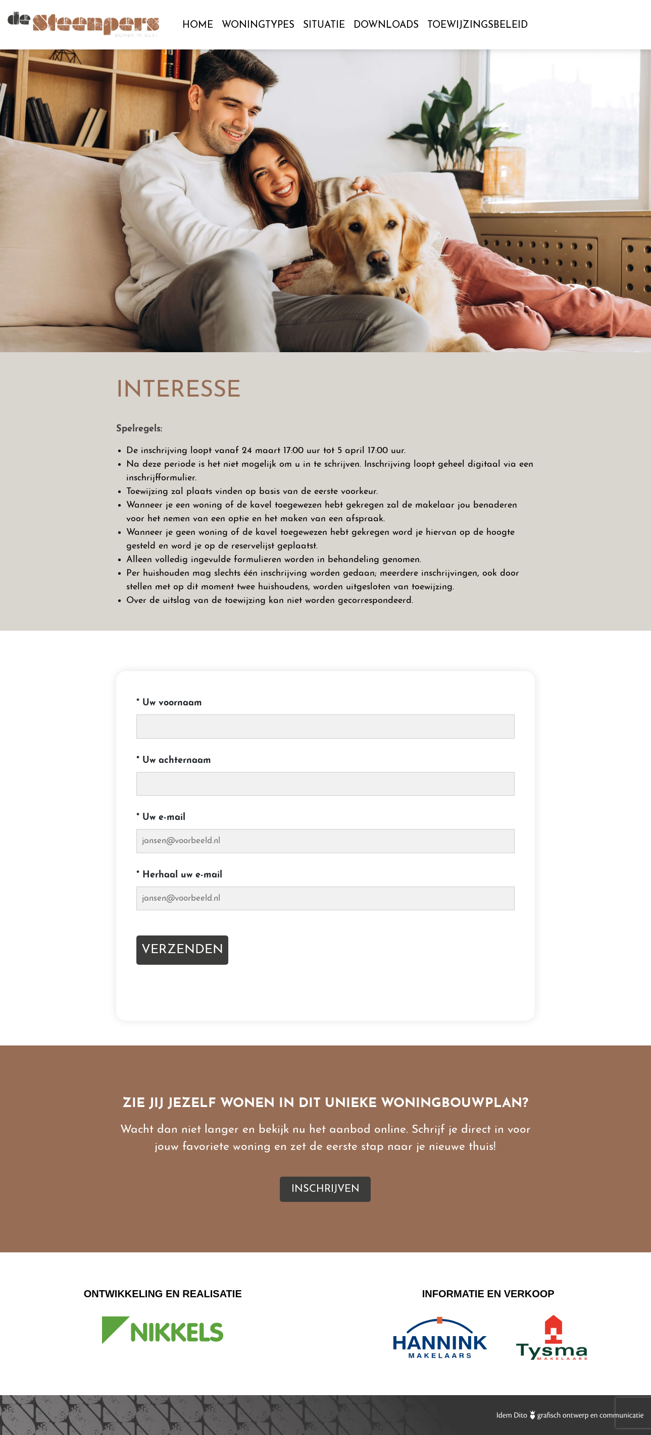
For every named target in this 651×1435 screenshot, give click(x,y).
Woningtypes (258, 25)
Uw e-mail (160, 817)
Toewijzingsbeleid (477, 25)
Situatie (324, 25)
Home (197, 25)
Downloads (386, 25)
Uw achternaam (173, 760)
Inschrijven (584, 26)
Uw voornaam (169, 703)
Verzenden (182, 950)
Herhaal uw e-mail (179, 875)
